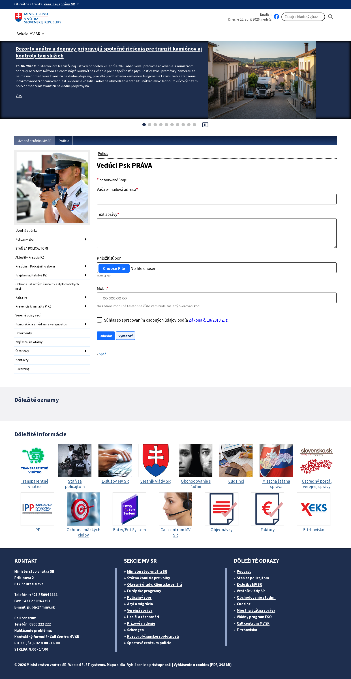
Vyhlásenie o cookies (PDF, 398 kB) (203, 664)
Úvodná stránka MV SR (34, 140)
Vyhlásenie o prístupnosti (149, 664)
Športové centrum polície (149, 642)
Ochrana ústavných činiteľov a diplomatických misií (47, 286)
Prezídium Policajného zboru (35, 266)
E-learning (22, 369)
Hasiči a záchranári (143, 616)
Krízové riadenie (141, 623)
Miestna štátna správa (256, 610)
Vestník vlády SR (251, 590)
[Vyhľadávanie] (303, 17)
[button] (31, 33)
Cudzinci (244, 603)
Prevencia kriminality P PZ (33, 306)
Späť (102, 354)
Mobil (103, 288)
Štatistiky (22, 351)
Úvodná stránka (26, 230)
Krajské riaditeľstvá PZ (31, 275)
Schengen (135, 629)
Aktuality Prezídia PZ (29, 257)
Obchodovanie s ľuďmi (256, 597)
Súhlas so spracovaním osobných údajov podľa (166, 320)
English (266, 14)
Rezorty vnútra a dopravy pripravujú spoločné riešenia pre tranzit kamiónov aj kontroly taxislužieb (109, 52)
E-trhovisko (247, 629)
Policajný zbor (25, 239)
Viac (19, 95)
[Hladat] (331, 17)
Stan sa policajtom (253, 577)
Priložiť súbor (109, 258)
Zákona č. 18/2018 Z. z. (209, 320)
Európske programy (144, 590)
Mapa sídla (116, 664)
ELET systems (93, 664)
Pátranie (21, 297)
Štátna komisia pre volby (148, 577)
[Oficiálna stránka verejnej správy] (62, 4)
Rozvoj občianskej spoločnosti (153, 636)
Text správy (108, 214)
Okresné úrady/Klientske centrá (154, 584)
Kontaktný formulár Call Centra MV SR (46, 636)
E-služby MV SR (249, 584)
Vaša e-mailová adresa (117, 189)
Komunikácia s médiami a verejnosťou (41, 324)
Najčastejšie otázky (29, 342)
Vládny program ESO (254, 616)
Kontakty (21, 360)
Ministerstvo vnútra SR (147, 571)
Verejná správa (139, 610)
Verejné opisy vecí (28, 315)
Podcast (244, 571)
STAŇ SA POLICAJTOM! (31, 248)
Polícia (64, 140)
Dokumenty (23, 333)
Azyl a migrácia (140, 603)
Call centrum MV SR (253, 623)
